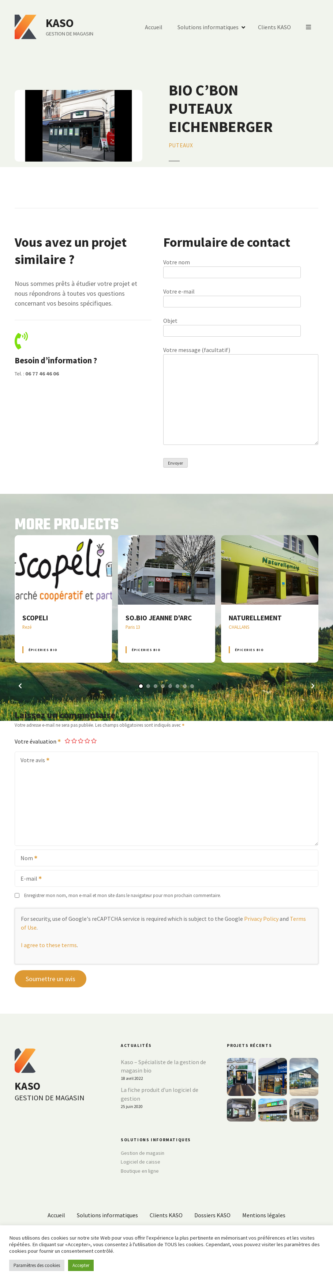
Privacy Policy (261, 918)
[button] (20, 685)
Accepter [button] (80, 1265)
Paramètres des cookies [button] (37, 1265)
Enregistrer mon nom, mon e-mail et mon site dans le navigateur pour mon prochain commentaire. (122, 895)
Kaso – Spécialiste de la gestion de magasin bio (163, 1066)
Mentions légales (263, 1215)
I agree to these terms (49, 945)
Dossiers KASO (212, 1215)
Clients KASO (274, 27)
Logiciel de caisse (140, 1161)
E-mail (28, 879)
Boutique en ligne (140, 1171)
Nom (26, 858)
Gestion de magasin (142, 1153)
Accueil (153, 27)
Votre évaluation (38, 741)
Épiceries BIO (43, 650)
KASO (60, 23)
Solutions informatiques (208, 27)
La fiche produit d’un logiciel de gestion (159, 1094)
